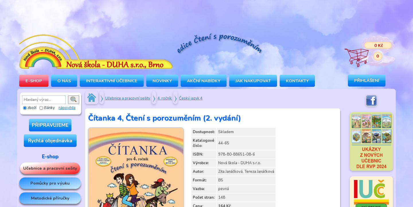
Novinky (162, 81)
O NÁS (64, 81)
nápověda (67, 107)
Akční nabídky (203, 81)
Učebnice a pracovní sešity (50, 168)
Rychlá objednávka (50, 140)
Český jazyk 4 (190, 98)
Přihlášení (366, 80)
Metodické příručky (50, 198)
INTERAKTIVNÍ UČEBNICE (111, 81)
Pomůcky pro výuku (50, 183)
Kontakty (297, 81)
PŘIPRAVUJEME (50, 125)
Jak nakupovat (253, 81)
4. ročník (164, 98)
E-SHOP (34, 81)
